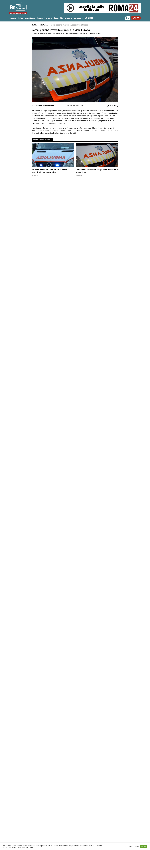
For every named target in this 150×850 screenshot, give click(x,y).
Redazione (35, 175)
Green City (58, 18)
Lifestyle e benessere (73, 18)
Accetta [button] (143, 846)
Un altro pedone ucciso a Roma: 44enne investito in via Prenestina (50, 170)
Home (34, 25)
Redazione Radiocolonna (43, 106)
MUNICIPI (89, 18)
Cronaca (12, 18)
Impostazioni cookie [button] (131, 846)
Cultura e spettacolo (26, 18)
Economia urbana (44, 18)
